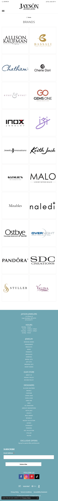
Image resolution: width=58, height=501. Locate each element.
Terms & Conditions (26, 492)
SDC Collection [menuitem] (29, 430)
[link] (51, 1)
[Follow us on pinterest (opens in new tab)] (31, 476)
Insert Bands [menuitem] (29, 367)
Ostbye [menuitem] (29, 423)
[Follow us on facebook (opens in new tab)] (21, 476)
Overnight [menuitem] (29, 425)
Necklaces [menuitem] (29, 354)
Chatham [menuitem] (29, 393)
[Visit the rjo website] (19, 486)
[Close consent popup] (37, 498)
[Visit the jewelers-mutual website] (26, 486)
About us (29, 375)
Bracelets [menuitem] (29, 347)
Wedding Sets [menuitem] (29, 364)
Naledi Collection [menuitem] (29, 420)
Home (29, 17)
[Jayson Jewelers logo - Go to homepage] (29, 6)
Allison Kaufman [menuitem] (29, 388)
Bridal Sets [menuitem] (29, 359)
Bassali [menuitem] (29, 390)
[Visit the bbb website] (39, 486)
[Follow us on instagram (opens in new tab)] (26, 476)
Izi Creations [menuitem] (29, 405)
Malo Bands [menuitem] (29, 415)
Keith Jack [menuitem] (29, 410)
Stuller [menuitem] (29, 433)
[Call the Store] (29, 320)
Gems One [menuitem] (29, 400)
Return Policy (29, 380)
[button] (5, 1)
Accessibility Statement (40, 492)
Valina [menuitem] (29, 435)
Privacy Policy (29, 377)
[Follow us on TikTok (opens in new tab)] (37, 476)
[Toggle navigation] (3, 11)
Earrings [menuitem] (29, 357)
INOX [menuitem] (29, 403)
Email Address (9, 453)
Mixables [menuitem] (29, 418)
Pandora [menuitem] (29, 428)
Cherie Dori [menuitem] (29, 395)
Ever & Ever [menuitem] (29, 398)
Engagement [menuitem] (29, 344)
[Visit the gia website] (34, 486)
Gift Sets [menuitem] (29, 362)
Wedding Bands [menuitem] (29, 342)
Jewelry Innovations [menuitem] (29, 408)
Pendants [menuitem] (29, 352)
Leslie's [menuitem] (29, 413)
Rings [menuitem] (29, 349)
